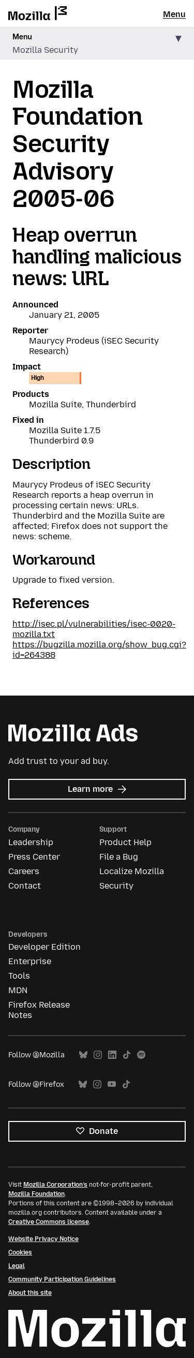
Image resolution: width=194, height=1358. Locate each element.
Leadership (30, 842)
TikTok (127, 1055)
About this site (30, 1292)
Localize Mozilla (131, 871)
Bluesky (83, 1055)
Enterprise (29, 961)
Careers (23, 871)
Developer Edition (44, 947)
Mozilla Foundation (36, 1194)
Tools (19, 976)
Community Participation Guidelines (62, 1279)
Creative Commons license (48, 1222)
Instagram (98, 1055)
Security (116, 886)
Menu (174, 14)
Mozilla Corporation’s (55, 1184)
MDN (17, 990)
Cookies (20, 1252)
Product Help (125, 842)
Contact (24, 886)
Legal (16, 1266)
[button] (97, 44)
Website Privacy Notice (43, 1239)
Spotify (141, 1055)
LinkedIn (112, 1055)
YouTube (112, 1084)
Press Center (34, 857)
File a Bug (118, 857)
